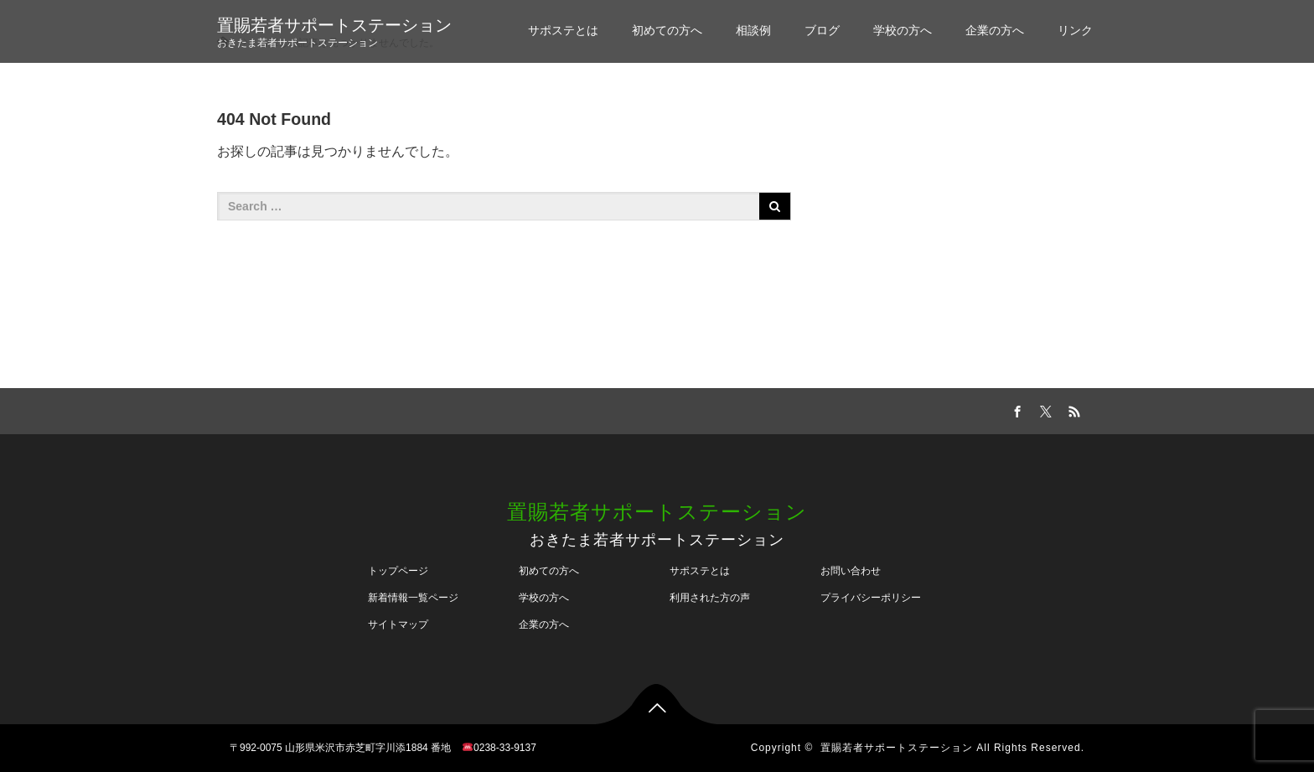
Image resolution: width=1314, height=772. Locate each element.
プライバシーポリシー (870, 598)
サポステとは (563, 30)
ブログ (822, 30)
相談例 (753, 30)
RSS (1071, 409)
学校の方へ (902, 30)
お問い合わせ (850, 571)
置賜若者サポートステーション (334, 25)
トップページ (398, 571)
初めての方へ (667, 30)
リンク (1075, 30)
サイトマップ (398, 624)
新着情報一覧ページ (413, 598)
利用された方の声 (710, 598)
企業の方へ (994, 30)
